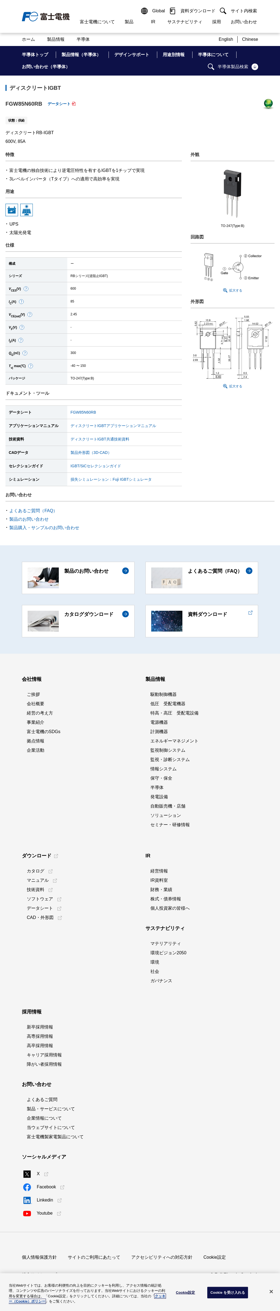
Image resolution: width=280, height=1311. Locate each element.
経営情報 (159, 871)
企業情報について (44, 1118)
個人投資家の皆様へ (170, 908)
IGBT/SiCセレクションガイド (96, 466)
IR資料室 (159, 880)
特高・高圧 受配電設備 (174, 713)
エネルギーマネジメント (174, 741)
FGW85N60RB (83, 412)
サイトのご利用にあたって (94, 1257)
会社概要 (35, 703)
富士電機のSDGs (43, 731)
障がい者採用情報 (44, 1064)
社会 (154, 971)
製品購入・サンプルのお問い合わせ (44, 527)
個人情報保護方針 (39, 1257)
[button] (26, 288)
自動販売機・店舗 (167, 806)
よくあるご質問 (42, 1099)
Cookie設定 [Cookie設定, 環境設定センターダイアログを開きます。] (185, 1292)
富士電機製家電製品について (55, 1136)
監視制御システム (167, 750)
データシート (59, 104)
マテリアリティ (165, 943)
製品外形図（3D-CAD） (91, 452)
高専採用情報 (40, 1036)
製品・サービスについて (51, 1109)
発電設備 (159, 796)
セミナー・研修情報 (170, 824)
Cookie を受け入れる (227, 1292)
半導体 (157, 787)
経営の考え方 (40, 713)
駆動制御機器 (163, 694)
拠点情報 (35, 741)
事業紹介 (35, 722)
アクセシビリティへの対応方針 (161, 1257)
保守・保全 (161, 778)
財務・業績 (161, 889)
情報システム (163, 769)
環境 (154, 962)
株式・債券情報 (165, 899)
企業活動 (35, 750)
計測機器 (159, 731)
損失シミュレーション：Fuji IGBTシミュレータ (111, 479)
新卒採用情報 (40, 1027)
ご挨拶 (33, 694)
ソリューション (165, 815)
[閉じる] (271, 1292)
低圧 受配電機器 (167, 703)
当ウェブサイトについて (51, 1127)
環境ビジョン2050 (168, 952)
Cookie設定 (214, 1257)
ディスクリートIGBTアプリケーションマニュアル (113, 425)
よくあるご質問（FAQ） (33, 510)
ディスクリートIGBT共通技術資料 (100, 439)
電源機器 (159, 722)
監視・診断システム (170, 759)
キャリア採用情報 (44, 1055)
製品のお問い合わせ (29, 519)
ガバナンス (161, 980)
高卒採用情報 (40, 1045)
